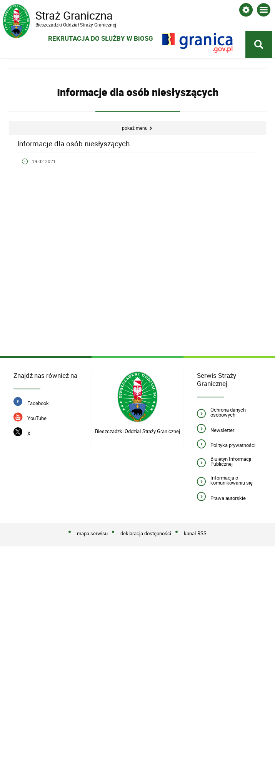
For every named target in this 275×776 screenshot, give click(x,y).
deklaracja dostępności (145, 532)
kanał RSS (195, 532)
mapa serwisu (92, 532)
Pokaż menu (135, 127)
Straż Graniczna (64, 16)
